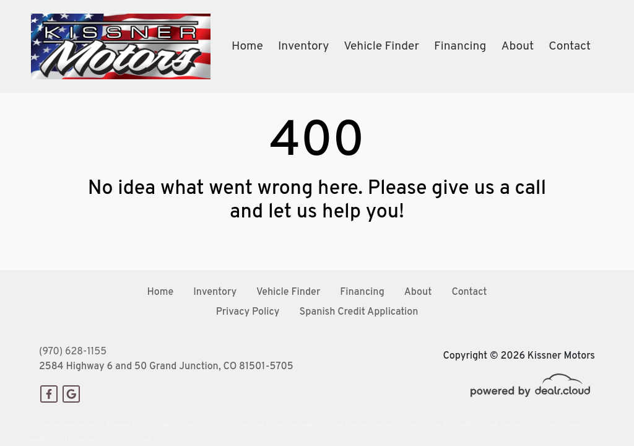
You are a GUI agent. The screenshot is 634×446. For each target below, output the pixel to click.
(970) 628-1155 (72, 352)
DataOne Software (230, 424)
